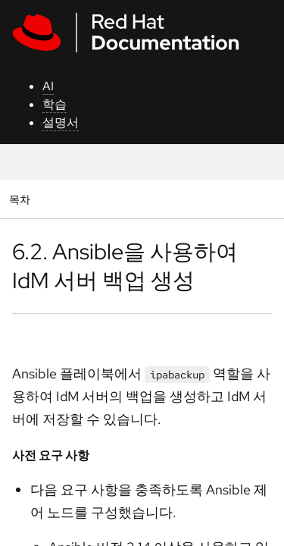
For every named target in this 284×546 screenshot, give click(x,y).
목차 (21, 199)
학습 (54, 104)
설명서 (60, 122)
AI (48, 86)
